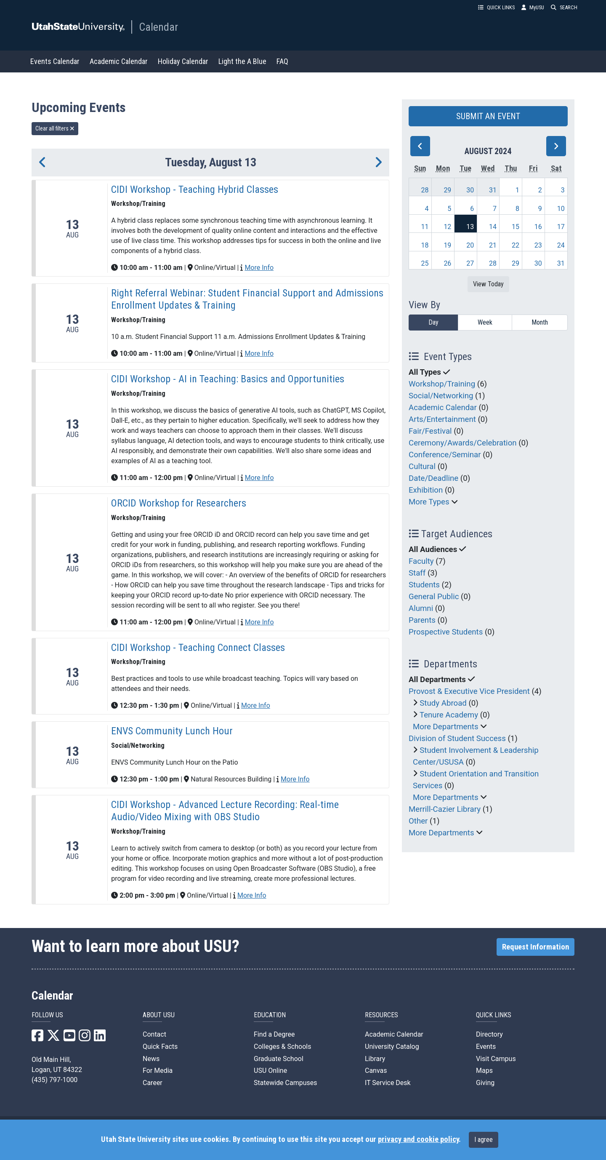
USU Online (270, 1071)
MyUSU (532, 7)
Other (418, 821)
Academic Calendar (119, 61)
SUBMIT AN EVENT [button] (488, 116)
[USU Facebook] (37, 1038)
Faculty (421, 561)
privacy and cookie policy (418, 1139)
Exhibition (426, 490)
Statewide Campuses (285, 1083)
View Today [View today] (488, 284)
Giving (485, 1083)
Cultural (422, 466)
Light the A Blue (242, 61)
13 (470, 227)
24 (561, 245)
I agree (483, 1140)
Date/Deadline (433, 478)
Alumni (421, 608)
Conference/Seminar (445, 454)
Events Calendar (55, 61)
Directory (489, 1034)
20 (470, 245)
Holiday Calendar (183, 61)
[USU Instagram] (84, 1038)
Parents (422, 620)
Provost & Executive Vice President (469, 691)
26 (447, 263)
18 (425, 245)
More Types (429, 502)
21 (493, 245)
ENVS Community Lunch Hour (172, 731)
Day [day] (433, 322)
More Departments (445, 726)
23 (538, 245)
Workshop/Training (442, 384)
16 (538, 227)
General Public (434, 596)
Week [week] (485, 322)
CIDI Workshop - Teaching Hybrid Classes (194, 189)
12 (447, 227)
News (151, 1059)
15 (515, 227)
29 (447, 190)
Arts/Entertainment (442, 419)
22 (515, 245)
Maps (484, 1071)
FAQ (282, 61)
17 (561, 227)
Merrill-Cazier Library (445, 809)
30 (470, 190)
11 (425, 227)
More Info (259, 268)
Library (375, 1059)
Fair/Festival (430, 431)
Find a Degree (274, 1034)
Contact (154, 1034)
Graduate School (278, 1059)
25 (425, 263)
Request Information (535, 947)
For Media (158, 1071)
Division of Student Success (457, 738)
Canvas (376, 1071)
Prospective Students (446, 632)
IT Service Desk (388, 1083)
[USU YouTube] (69, 1038)
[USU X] (53, 1038)
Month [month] (540, 322)
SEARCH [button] (564, 7)
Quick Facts (160, 1047)
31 (493, 190)
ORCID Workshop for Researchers (178, 503)
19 (447, 245)
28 (425, 190)
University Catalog (392, 1047)
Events (486, 1047)
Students (424, 584)
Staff (417, 573)
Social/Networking (441, 395)
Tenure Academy (449, 715)
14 (493, 227)
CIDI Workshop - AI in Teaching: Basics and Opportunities (227, 379)
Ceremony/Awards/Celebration (463, 443)
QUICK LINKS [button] (496, 7)
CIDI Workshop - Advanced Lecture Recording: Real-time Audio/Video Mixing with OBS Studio (225, 811)
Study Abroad (443, 703)
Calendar (158, 27)
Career (152, 1083)
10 (561, 209)
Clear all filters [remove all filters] (54, 128)
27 (470, 263)
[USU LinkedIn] (100, 1038)
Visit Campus (496, 1059)
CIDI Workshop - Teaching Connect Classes (198, 647)
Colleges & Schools (282, 1047)
